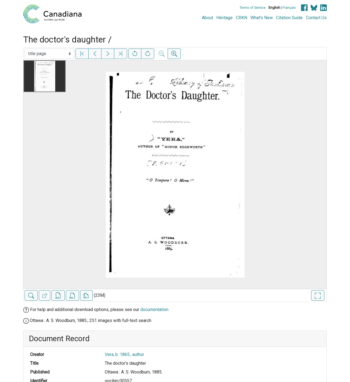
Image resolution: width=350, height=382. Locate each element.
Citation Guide (289, 17)
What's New (261, 17)
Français (289, 7)
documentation (154, 309)
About (207, 17)
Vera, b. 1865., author (124, 354)
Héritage (224, 17)
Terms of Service (253, 7)
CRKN (241, 17)
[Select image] (49, 54)
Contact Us (316, 17)
